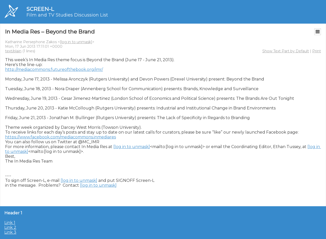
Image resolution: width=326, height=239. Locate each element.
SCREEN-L (40, 9)
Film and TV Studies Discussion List (67, 15)
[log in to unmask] (76, 42)
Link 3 (10, 232)
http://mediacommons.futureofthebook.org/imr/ (54, 69)
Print (316, 51)
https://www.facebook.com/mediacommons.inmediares (60, 137)
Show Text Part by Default (285, 51)
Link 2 (10, 227)
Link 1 (9, 222)
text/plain (13, 51)
